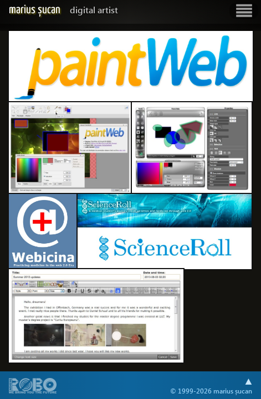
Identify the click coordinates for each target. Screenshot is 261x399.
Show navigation (243, 11)
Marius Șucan (63, 10)
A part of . (33, 387)
